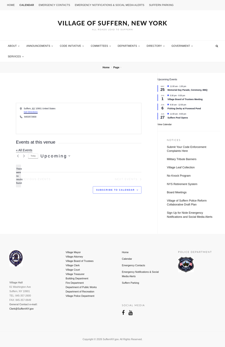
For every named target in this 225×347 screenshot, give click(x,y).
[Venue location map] (110, 118)
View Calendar (165, 124)
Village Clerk (73, 265)
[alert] (18, 176)
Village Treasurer (75, 274)
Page (116, 67)
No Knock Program (179, 175)
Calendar (27, 5)
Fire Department (75, 283)
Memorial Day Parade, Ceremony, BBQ (188, 90)
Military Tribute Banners (181, 159)
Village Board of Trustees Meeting (185, 99)
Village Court (73, 269)
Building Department (77, 278)
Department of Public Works (81, 287)
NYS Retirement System (182, 184)
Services (16, 56)
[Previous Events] (18, 156)
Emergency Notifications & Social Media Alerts (109, 5)
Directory (156, 46)
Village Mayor (73, 252)
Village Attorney (74, 256)
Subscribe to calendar (115, 190)
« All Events (24, 150)
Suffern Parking (161, 5)
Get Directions (31, 112)
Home (11, 5)
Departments (129, 46)
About (14, 46)
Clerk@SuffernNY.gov (21, 308)
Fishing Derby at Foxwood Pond (184, 108)
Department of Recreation (80, 291)
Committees (101, 46)
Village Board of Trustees (79, 261)
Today (33, 156)
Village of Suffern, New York (112, 23)
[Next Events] (24, 156)
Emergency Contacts (54, 5)
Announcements (40, 46)
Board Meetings (177, 192)
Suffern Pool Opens (178, 117)
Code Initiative (72, 46)
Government (182, 46)
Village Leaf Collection (181, 167)
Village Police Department (80, 296)
